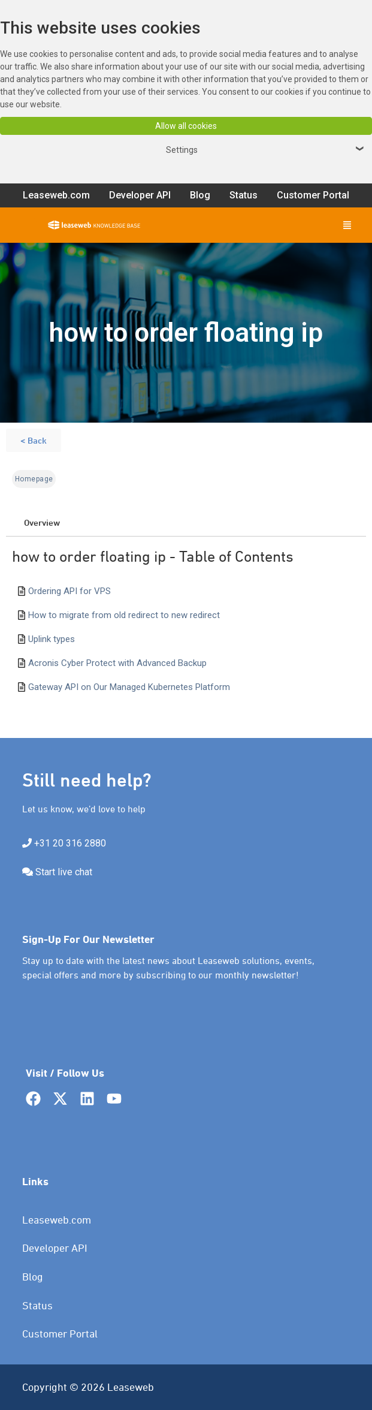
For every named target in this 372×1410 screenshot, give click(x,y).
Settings (266, 150)
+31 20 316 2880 (70, 843)
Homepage (34, 479)
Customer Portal (60, 1333)
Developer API (54, 1248)
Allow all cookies (186, 126)
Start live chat (63, 872)
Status (37, 1305)
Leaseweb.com (56, 1219)
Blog (32, 1276)
